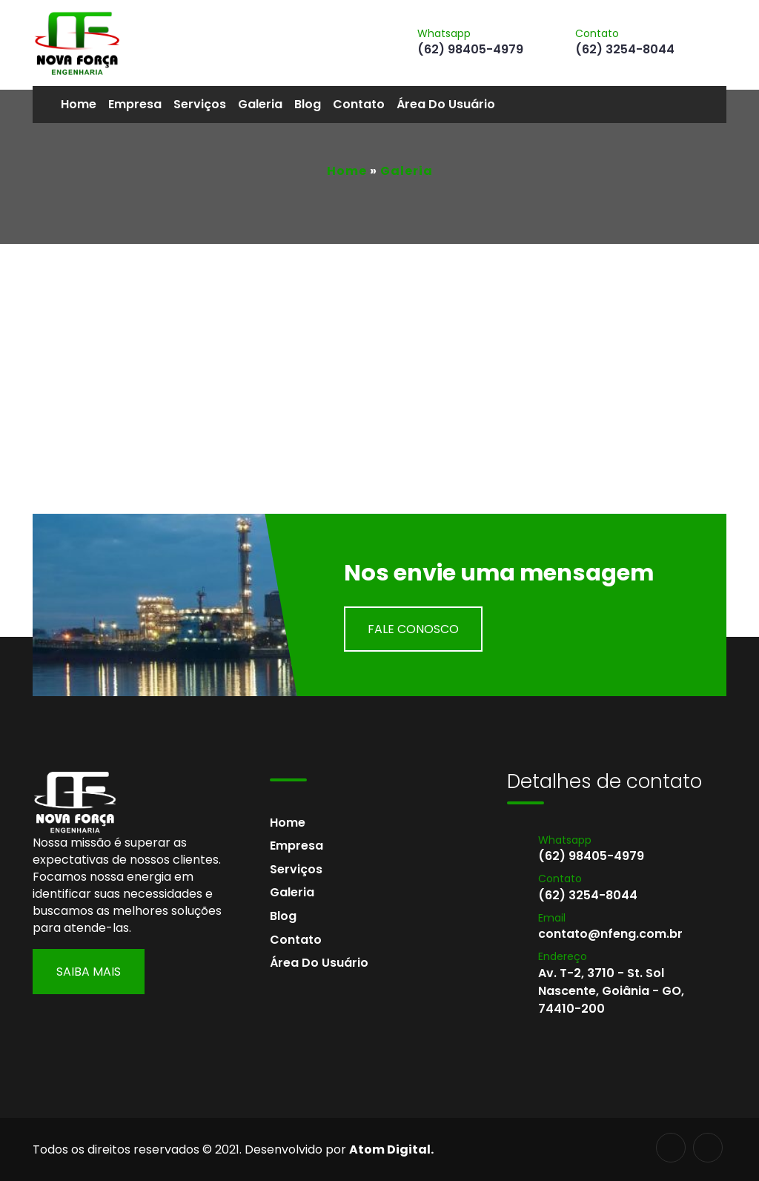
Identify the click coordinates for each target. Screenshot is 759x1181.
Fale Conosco (413, 629)
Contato (359, 104)
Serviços (199, 104)
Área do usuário (446, 104)
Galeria (260, 104)
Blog (307, 104)
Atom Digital (390, 1149)
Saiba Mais (88, 971)
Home (78, 104)
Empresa (135, 104)
